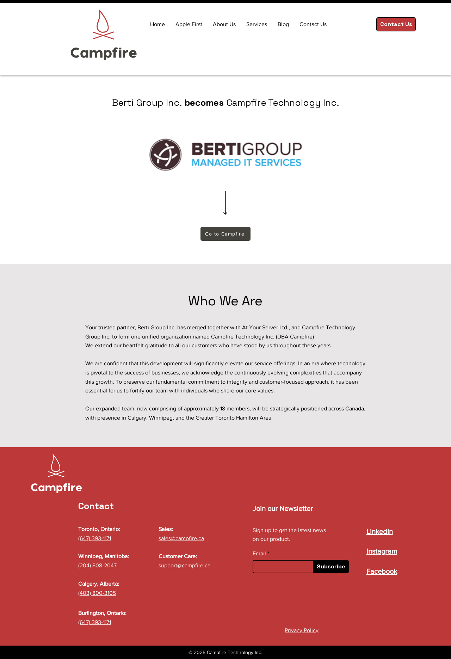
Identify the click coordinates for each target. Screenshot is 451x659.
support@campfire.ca (184, 565)
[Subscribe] (331, 566)
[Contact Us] (396, 24)
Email (259, 553)
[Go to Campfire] (225, 234)
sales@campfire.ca (181, 538)
